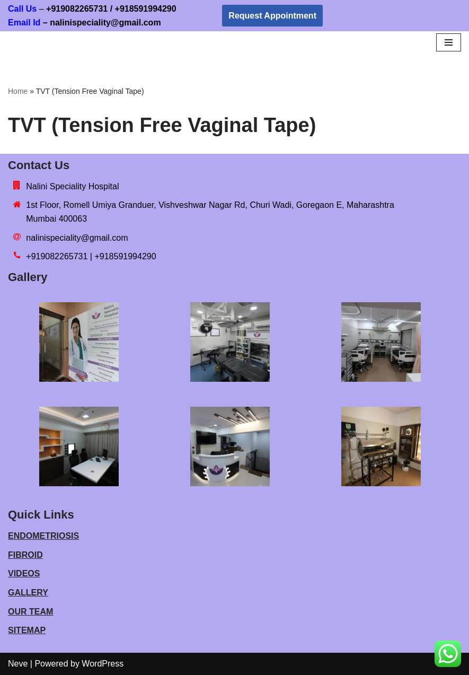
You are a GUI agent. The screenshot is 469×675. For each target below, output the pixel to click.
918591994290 (165, 8)
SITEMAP (27, 630)
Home (18, 91)
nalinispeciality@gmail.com (77, 237)
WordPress (102, 663)
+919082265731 (77, 8)
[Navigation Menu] (448, 42)
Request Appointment (272, 15)
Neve (18, 663)
